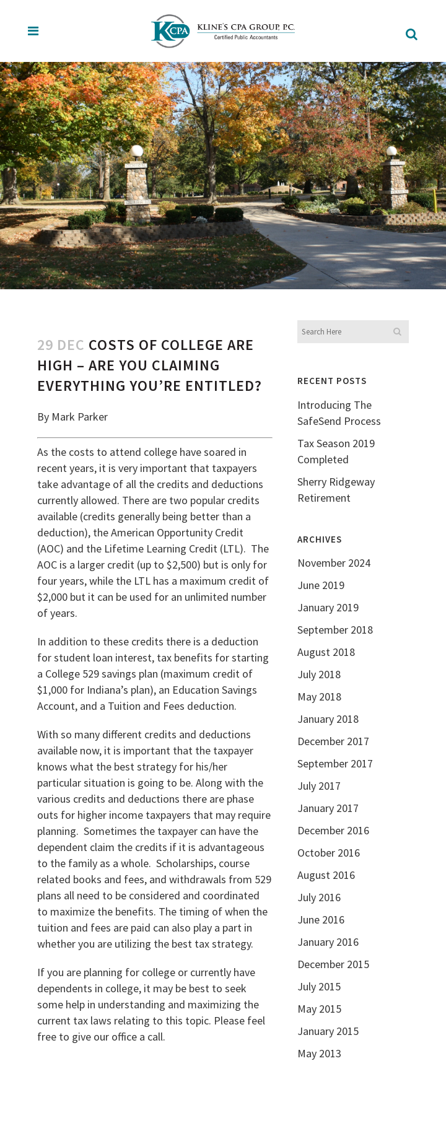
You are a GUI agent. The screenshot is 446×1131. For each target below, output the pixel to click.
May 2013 (319, 1053)
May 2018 (319, 696)
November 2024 (333, 563)
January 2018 (328, 719)
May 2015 (319, 1009)
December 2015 (333, 964)
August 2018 (326, 652)
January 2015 (328, 1031)
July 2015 (319, 986)
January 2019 (328, 607)
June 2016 (320, 919)
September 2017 (335, 763)
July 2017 (319, 786)
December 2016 (333, 830)
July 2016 (319, 897)
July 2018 (319, 674)
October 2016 (328, 852)
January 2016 (328, 942)
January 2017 (328, 808)
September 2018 (335, 629)
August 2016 (326, 875)
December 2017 (333, 741)
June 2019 (320, 585)
